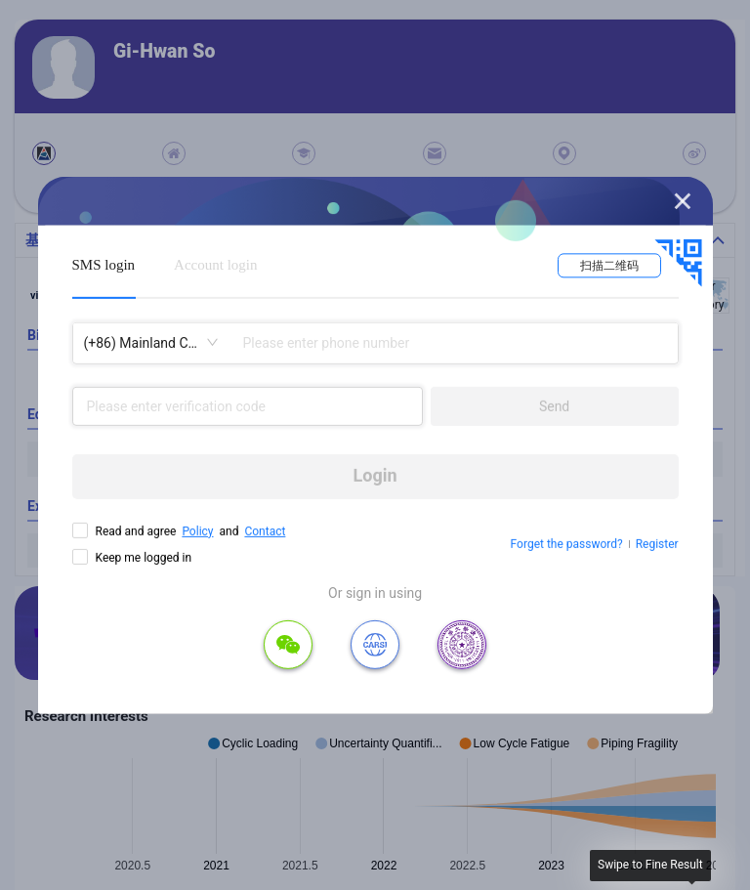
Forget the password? (567, 544)
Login (375, 475)
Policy (197, 530)
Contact (264, 530)
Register (657, 544)
